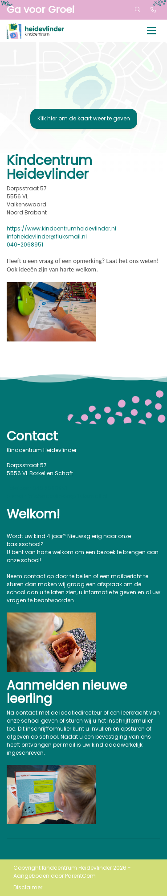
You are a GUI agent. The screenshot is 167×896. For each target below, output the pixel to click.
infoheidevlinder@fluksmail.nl (47, 236)
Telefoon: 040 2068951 (37, 488)
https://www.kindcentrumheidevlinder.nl (61, 228)
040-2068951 (25, 244)
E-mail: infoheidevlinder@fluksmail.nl (57, 496)
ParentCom (80, 876)
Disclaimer (27, 887)
